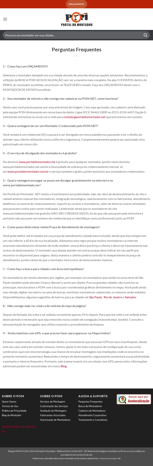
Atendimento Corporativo (92, 415)
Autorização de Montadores (55, 419)
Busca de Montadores (90, 406)
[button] (5, 19)
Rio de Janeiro (113, 297)
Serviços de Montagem (52, 401)
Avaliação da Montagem (53, 410)
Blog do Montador (11, 415)
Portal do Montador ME (110, 458)
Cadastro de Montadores (92, 410)
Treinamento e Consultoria (92, 419)
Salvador (130, 297)
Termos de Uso (10, 406)
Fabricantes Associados (53, 415)
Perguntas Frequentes (90, 401)
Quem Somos (9, 401)
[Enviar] (145, 35)
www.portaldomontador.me (37, 162)
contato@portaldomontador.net (84, 117)
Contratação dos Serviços (54, 406)
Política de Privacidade (14, 410)
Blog (64, 366)
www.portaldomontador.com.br (28, 171)
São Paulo (95, 297)
